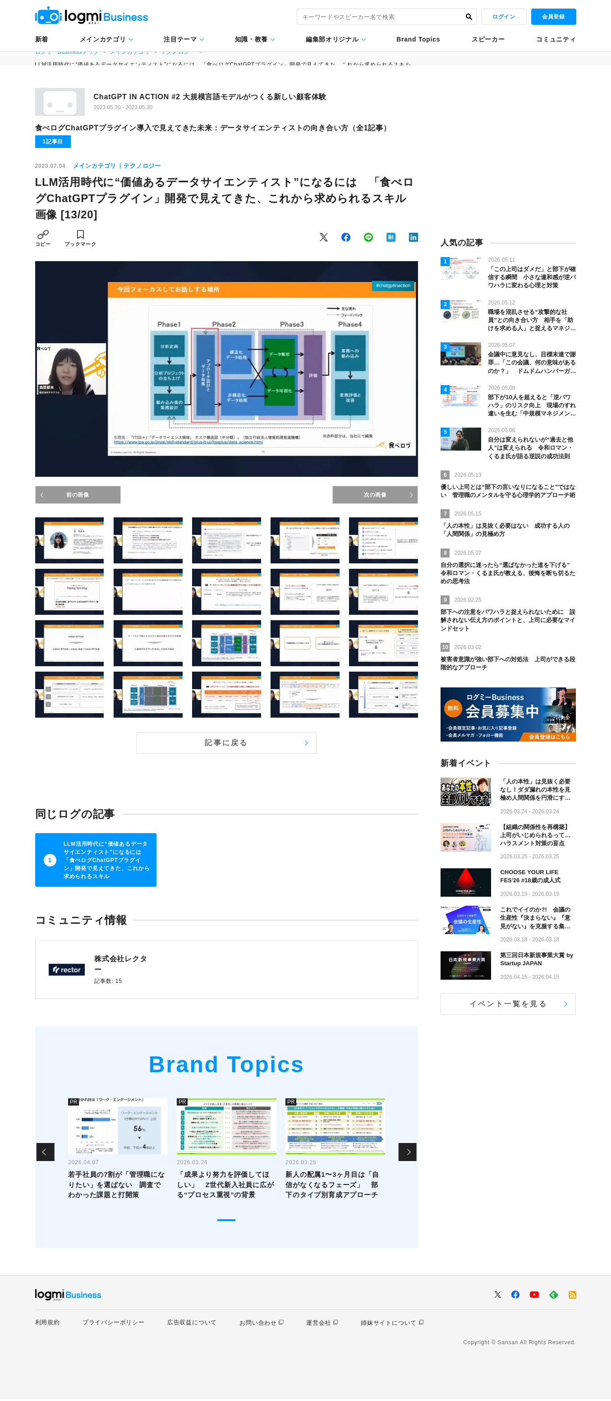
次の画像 (375, 495)
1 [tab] (226, 1222)
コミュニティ (556, 39)
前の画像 (77, 495)
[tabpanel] (118, 1154)
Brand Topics (418, 39)
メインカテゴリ (103, 39)
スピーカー (488, 39)
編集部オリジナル (332, 39)
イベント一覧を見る (508, 1004)
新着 (41, 39)
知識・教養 (251, 39)
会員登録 (553, 17)
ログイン (503, 17)
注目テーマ (180, 39)
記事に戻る (226, 743)
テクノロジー (142, 165)
